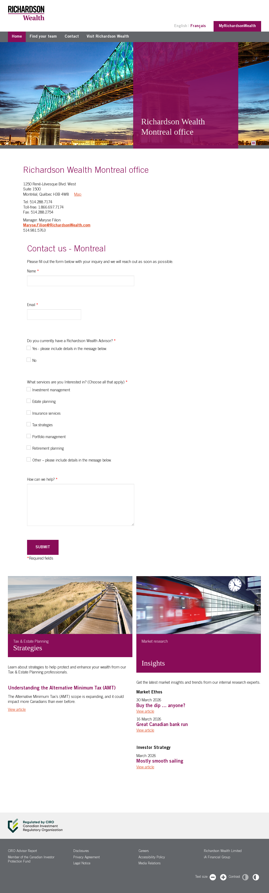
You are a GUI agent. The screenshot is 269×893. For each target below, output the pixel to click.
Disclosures (81, 851)
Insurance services (46, 414)
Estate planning (44, 402)
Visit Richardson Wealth (108, 37)
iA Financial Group (217, 857)
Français (198, 26)
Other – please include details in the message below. (71, 461)
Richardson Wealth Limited (223, 851)
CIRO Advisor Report (22, 851)
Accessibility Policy (151, 857)
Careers (143, 851)
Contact (72, 37)
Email (32, 305)
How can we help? (42, 480)
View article (17, 710)
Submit (42, 547)
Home (17, 37)
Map (77, 195)
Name (33, 271)
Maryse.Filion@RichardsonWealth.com (56, 225)
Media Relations (149, 863)
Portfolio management (49, 437)
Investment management (51, 390)
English (180, 26)
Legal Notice (81, 863)
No (34, 361)
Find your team (43, 37)
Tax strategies (42, 425)
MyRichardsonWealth (237, 26)
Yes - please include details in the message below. (69, 349)
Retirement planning (48, 449)
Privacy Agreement (86, 857)
